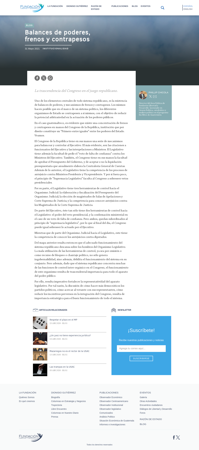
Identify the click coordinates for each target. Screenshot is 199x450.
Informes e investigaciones (112, 424)
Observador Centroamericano (114, 401)
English (187, 9)
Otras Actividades (148, 401)
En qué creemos (27, 401)
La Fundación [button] (55, 6)
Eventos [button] (145, 6)
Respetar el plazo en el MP (63, 319)
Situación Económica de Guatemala (117, 420)
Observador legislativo (110, 409)
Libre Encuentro (59, 409)
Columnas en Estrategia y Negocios (68, 401)
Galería (143, 397)
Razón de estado (96, 7)
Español (188, 6)
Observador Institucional (111, 405)
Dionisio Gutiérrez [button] (77, 6)
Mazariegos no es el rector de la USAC (70, 351)
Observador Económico (111, 397)
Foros (142, 413)
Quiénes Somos (27, 397)
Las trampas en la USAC (62, 366)
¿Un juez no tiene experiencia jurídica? (70, 335)
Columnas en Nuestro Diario (65, 413)
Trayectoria (56, 405)
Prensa (54, 416)
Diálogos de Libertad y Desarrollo (156, 409)
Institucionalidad (56, 48)
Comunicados (106, 413)
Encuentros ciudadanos (151, 405)
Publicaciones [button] (119, 6)
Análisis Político (107, 416)
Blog (135, 6)
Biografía (55, 397)
